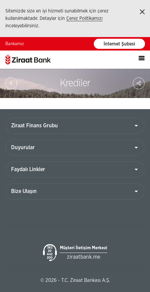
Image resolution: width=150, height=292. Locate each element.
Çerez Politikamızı (84, 18)
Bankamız (14, 44)
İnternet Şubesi (119, 44)
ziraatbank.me (83, 257)
